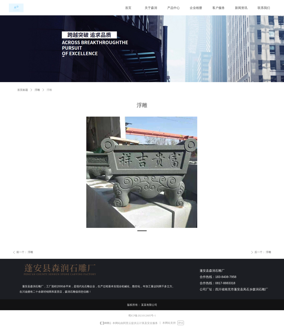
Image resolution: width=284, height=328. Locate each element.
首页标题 (22, 89)
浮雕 (37, 89)
